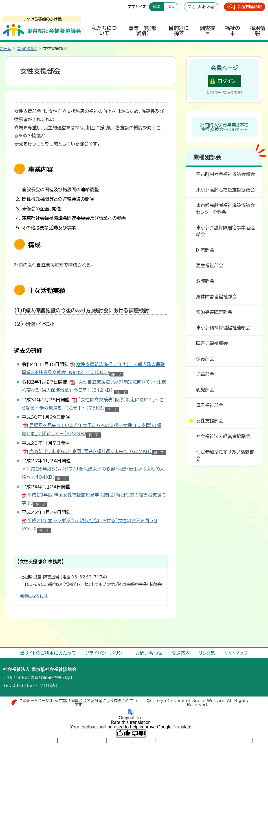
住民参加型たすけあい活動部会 (225, 455)
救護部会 (205, 281)
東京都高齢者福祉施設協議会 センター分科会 (227, 208)
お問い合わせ (148, 653)
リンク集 (207, 653)
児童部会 (205, 374)
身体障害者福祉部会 (216, 296)
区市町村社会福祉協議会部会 (225, 174)
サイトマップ (236, 653)
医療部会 (205, 250)
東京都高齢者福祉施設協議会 (225, 190)
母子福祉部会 (209, 405)
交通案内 (181, 653)
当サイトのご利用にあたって (48, 653)
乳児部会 (205, 390)
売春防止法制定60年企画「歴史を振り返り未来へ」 (90, 451)
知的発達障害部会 (214, 312)
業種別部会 (27, 49)
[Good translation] (123, 733)
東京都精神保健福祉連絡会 (223, 327)
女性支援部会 (209, 421)
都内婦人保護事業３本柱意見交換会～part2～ (224, 127)
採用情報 (257, 30)
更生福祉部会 (209, 265)
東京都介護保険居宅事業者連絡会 (225, 231)
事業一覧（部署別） (143, 30)
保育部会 (205, 358)
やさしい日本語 (201, 7)
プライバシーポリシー (105, 653)
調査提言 (207, 30)
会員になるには (34, 596)
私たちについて (104, 30)
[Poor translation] (138, 733)
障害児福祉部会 (212, 343)
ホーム (5, 49)
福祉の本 (232, 30)
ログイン (227, 81)
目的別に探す (179, 30)
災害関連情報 (250, 7)
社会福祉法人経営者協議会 (223, 436)
